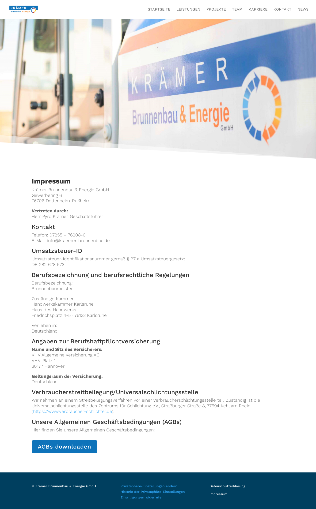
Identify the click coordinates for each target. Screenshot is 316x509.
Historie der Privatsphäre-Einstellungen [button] (153, 492)
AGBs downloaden (64, 446)
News (302, 9)
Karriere (258, 9)
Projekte (216, 9)
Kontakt (282, 9)
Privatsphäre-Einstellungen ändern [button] (149, 486)
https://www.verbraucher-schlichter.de (72, 411)
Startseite (159, 9)
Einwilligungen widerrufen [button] (142, 497)
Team (237, 9)
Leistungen (188, 9)
